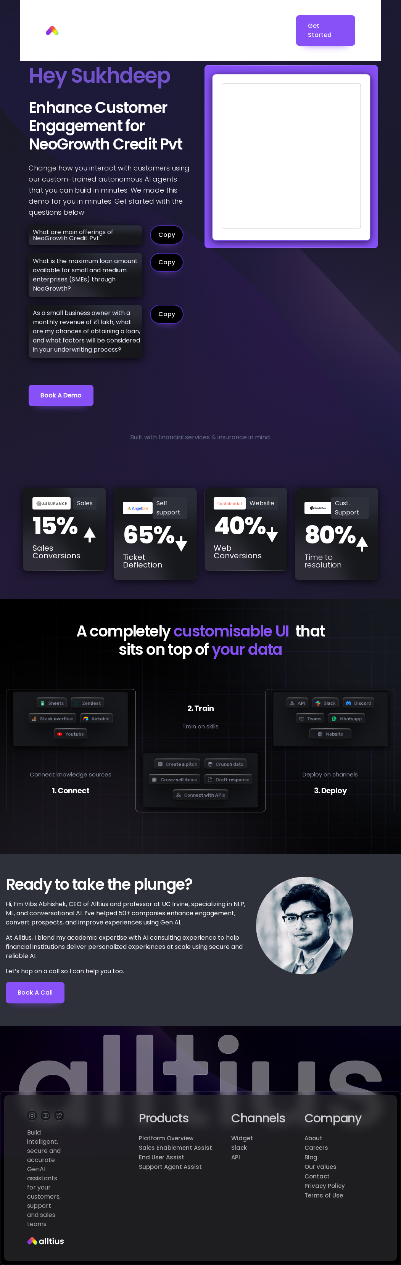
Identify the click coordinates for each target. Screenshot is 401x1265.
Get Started (320, 30)
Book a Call (35, 992)
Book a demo (61, 395)
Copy (166, 234)
